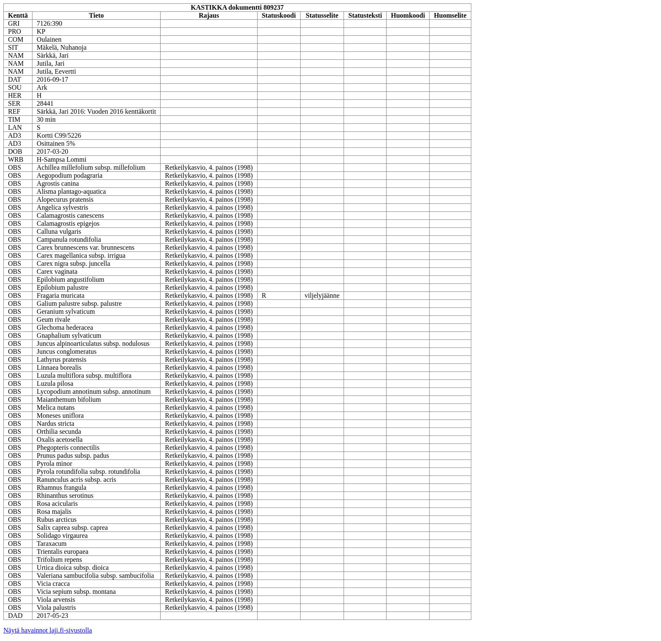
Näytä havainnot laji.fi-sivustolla (47, 630)
